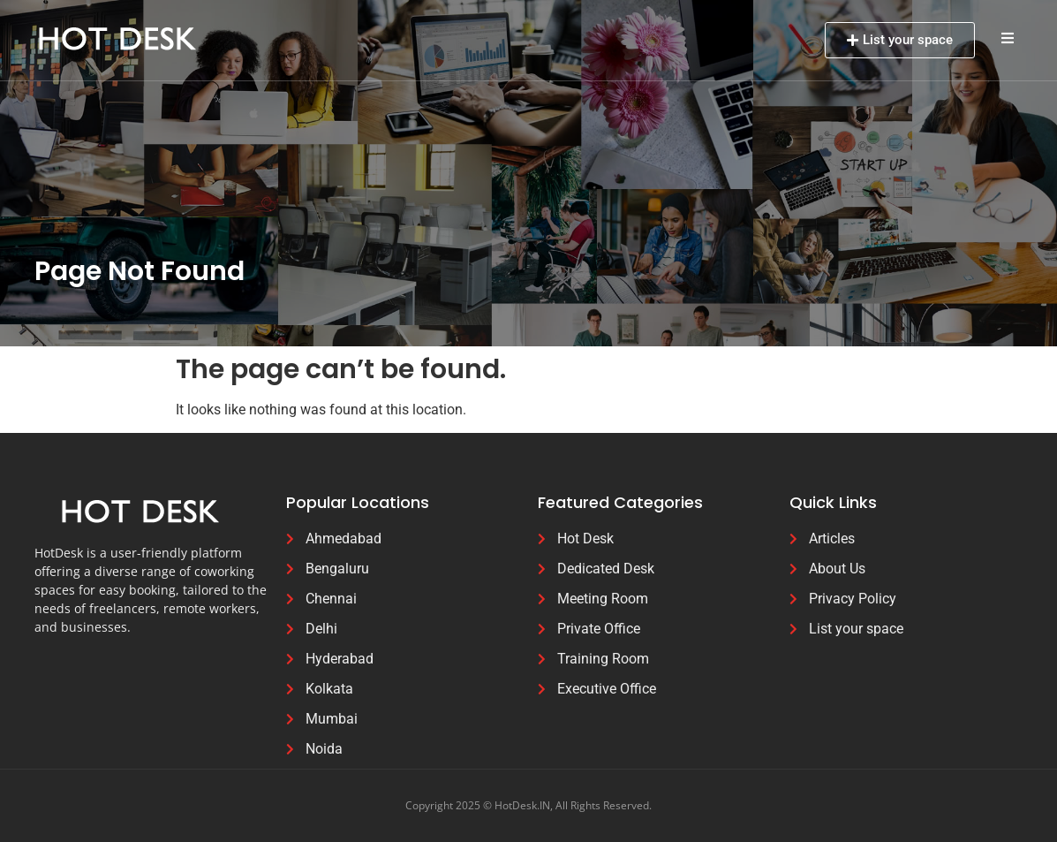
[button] (1008, 37)
